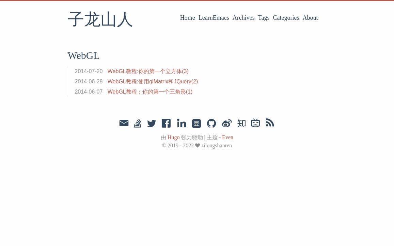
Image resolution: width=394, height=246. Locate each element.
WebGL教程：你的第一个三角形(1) (150, 92)
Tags (264, 17)
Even (227, 137)
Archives (244, 17)
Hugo (174, 137)
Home (187, 17)
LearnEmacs (214, 17)
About (310, 17)
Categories (286, 17)
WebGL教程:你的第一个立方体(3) (148, 71)
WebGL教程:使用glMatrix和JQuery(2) (153, 81)
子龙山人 (100, 20)
